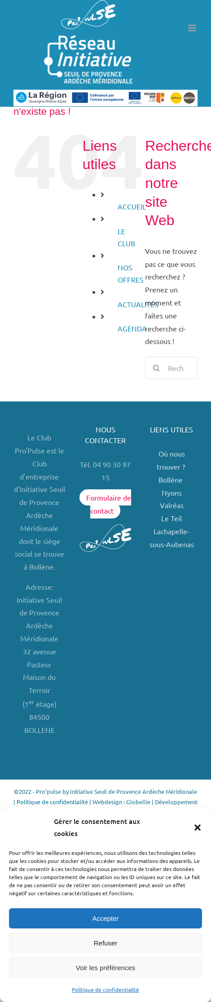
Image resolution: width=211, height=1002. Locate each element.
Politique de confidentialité (105, 989)
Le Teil (171, 518)
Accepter (105, 918)
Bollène (171, 479)
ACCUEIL (132, 206)
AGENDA (132, 328)
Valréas (172, 505)
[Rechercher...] (171, 368)
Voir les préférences (106, 968)
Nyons (172, 492)
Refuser (106, 943)
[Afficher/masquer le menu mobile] (193, 28)
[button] (197, 827)
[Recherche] (156, 368)
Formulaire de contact (108, 504)
